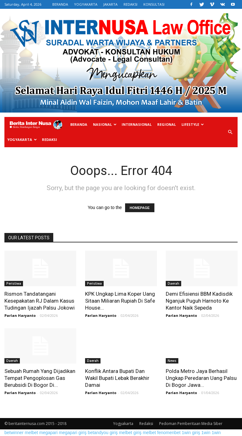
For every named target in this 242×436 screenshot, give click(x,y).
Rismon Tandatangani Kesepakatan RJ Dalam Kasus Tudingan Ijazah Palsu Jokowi (39, 301)
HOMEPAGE (140, 208)
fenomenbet (169, 432)
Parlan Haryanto (20, 315)
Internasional (137, 124)
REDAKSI (130, 4)
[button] (230, 132)
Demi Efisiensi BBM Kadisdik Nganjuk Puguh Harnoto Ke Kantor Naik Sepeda (199, 301)
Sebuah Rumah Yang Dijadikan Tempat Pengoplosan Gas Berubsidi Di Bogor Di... (39, 378)
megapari (48, 432)
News (172, 360)
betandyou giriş (103, 432)
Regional (166, 124)
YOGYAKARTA (85, 4)
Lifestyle (193, 124)
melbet (31, 432)
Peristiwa (13, 283)
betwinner (14, 432)
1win (205, 432)
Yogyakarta (22, 139)
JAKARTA (110, 4)
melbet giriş (130, 432)
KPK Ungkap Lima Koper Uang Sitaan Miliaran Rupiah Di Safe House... (120, 301)
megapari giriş (73, 432)
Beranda (78, 124)
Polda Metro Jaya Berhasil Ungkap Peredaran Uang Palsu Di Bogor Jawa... (201, 378)
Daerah (173, 283)
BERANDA (60, 4)
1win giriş (191, 432)
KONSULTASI (153, 4)
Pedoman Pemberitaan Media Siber (190, 423)
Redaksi (49, 139)
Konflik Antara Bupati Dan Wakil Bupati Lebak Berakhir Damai (117, 378)
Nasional (105, 124)
